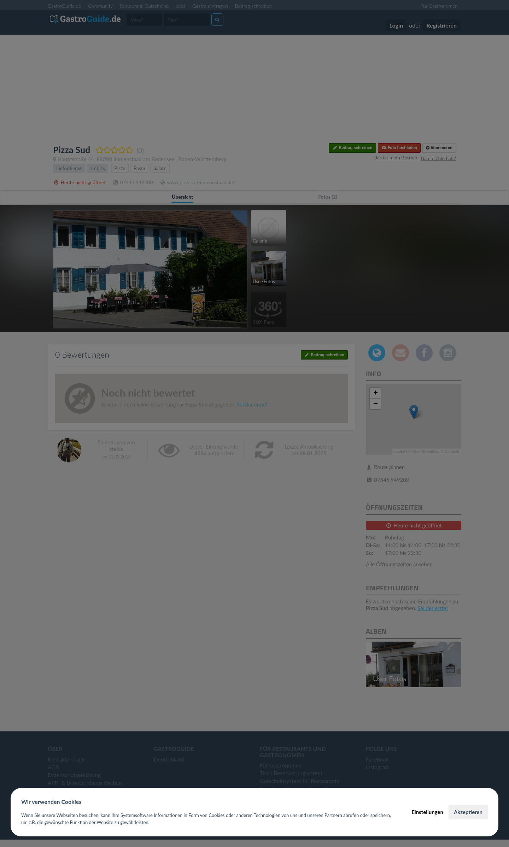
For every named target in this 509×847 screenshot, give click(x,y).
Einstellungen (427, 812)
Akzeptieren (468, 812)
